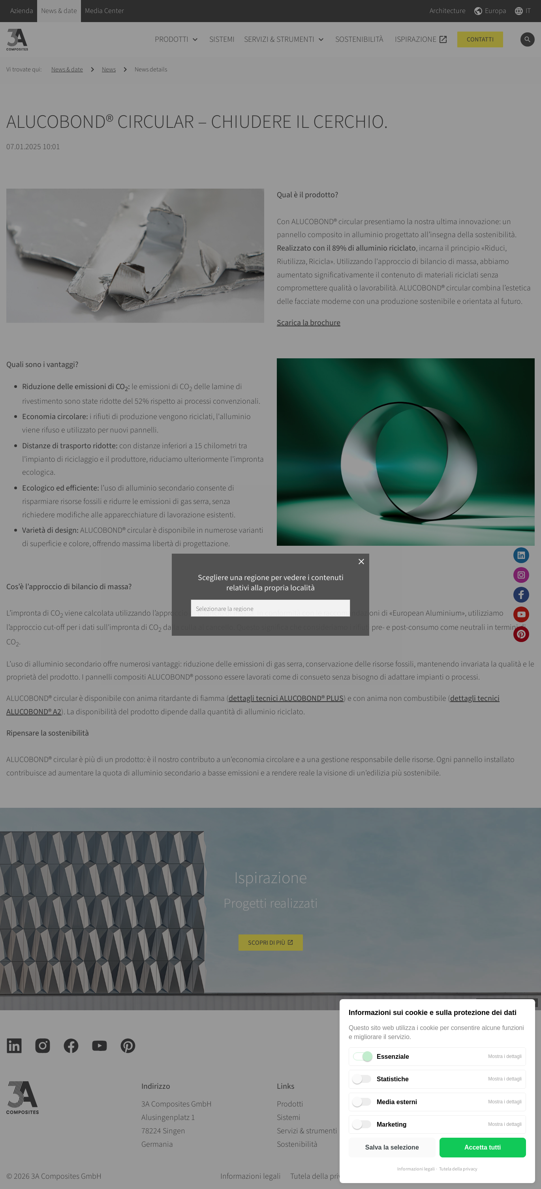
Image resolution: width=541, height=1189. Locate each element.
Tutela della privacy (458, 1169)
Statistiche (393, 1079)
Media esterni (397, 1102)
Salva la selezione (392, 1147)
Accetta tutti (482, 1147)
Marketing (392, 1124)
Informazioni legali (416, 1169)
